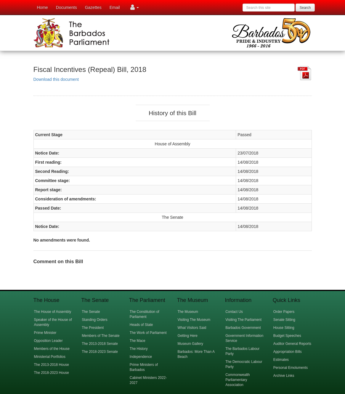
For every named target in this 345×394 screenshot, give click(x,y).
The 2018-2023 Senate (100, 352)
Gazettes (93, 7)
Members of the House (52, 349)
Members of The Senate (100, 336)
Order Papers (283, 312)
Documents (66, 7)
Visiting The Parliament (243, 320)
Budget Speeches (287, 336)
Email (115, 7)
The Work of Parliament (148, 333)
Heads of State (141, 325)
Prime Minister (45, 333)
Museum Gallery (190, 344)
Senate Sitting (284, 320)
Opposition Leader (48, 341)
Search (305, 8)
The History (139, 349)
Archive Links (283, 376)
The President (93, 328)
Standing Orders (94, 320)
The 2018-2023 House (51, 373)
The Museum (187, 312)
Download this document (56, 79)
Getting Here (187, 336)
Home (42, 7)
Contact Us (234, 312)
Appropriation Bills (287, 352)
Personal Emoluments (290, 368)
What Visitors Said (191, 328)
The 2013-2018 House (51, 365)
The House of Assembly (52, 312)
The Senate (91, 312)
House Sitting (283, 328)
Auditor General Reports (292, 344)
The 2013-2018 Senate (100, 344)
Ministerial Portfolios (49, 357)
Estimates (281, 360)
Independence (141, 357)
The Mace (137, 341)
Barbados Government (243, 328)
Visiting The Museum (193, 320)
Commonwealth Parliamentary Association (237, 380)
